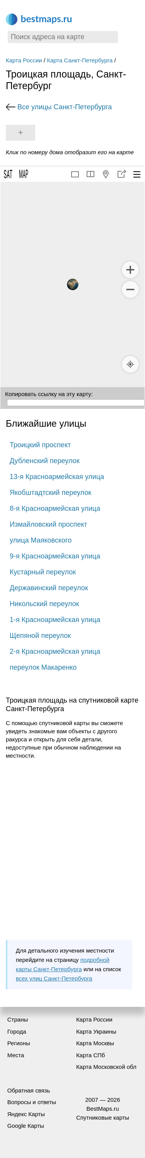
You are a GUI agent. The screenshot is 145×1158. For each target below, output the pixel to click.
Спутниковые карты (102, 1117)
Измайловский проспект (48, 524)
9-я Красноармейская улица (55, 556)
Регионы (18, 1043)
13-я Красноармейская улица (57, 477)
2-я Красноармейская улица (55, 651)
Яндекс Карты (26, 1114)
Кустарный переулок (43, 572)
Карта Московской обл (106, 1066)
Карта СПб (90, 1055)
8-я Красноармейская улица (55, 508)
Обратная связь (28, 1090)
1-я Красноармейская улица (55, 620)
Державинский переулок (49, 588)
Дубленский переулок (45, 461)
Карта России (24, 60)
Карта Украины (96, 1031)
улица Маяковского (41, 540)
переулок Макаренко (43, 667)
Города (16, 1031)
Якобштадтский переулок (50, 492)
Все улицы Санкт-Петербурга (64, 107)
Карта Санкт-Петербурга (80, 60)
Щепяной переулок (40, 635)
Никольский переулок (44, 604)
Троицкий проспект (40, 445)
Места (15, 1055)
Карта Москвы (95, 1043)
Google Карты (25, 1125)
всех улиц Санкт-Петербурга (54, 978)
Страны (17, 1019)
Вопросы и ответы (31, 1102)
